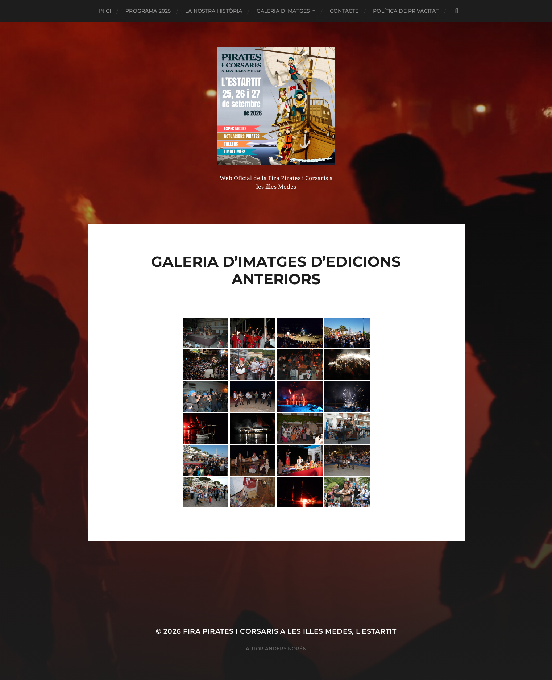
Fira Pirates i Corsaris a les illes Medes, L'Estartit (289, 631)
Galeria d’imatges (283, 11)
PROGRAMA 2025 (148, 11)
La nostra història (213, 11)
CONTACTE (344, 11)
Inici (105, 11)
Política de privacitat (406, 11)
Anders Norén (286, 648)
